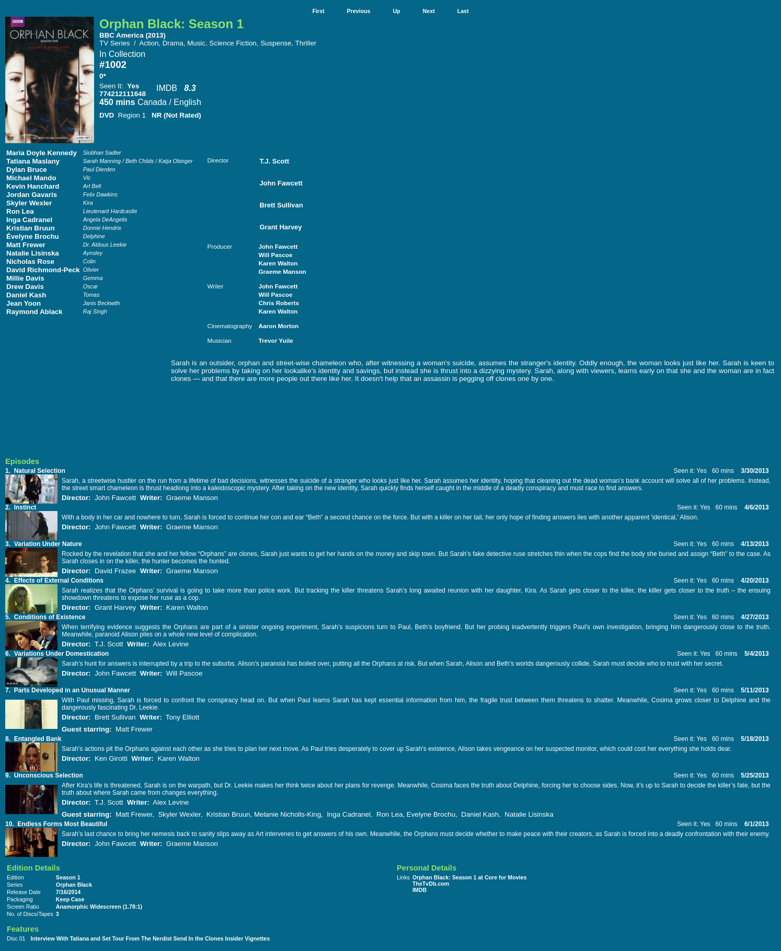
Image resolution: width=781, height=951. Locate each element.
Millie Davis (25, 278)
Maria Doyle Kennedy (41, 153)
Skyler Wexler (29, 203)
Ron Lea (20, 211)
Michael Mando (31, 178)
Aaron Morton (278, 325)
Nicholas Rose (30, 261)
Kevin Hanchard (32, 186)
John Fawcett (280, 183)
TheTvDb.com (430, 883)
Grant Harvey (280, 227)
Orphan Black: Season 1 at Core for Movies (469, 877)
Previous (358, 11)
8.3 (190, 88)
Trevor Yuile (275, 340)
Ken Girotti (111, 758)
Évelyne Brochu (32, 236)
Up (396, 11)
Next (429, 11)
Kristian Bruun (30, 228)
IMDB (166, 88)
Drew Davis (25, 287)
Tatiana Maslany (33, 161)
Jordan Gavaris (31, 195)
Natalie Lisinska (32, 253)
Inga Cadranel (29, 220)
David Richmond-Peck (43, 270)
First (318, 11)
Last (463, 11)
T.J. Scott (274, 161)
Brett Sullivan (281, 205)
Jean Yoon (23, 303)
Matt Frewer (25, 245)
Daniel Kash (26, 295)
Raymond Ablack (34, 312)
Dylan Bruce (26, 169)
